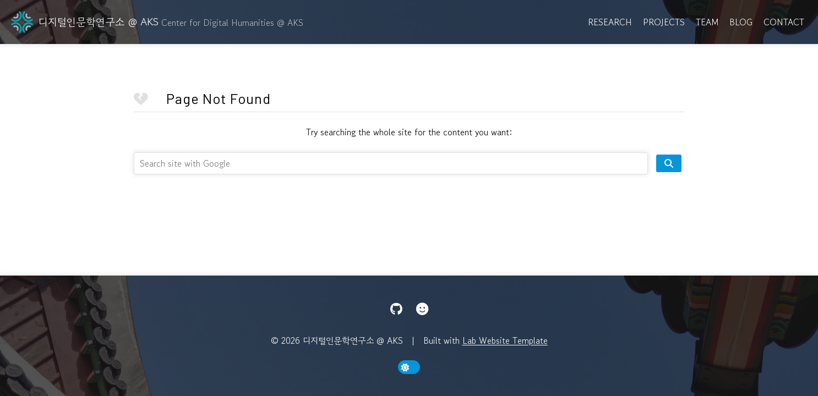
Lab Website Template (505, 340)
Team (707, 22)
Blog (740, 22)
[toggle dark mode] (409, 367)
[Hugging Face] (422, 309)
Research (610, 22)
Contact (784, 22)
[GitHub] (396, 309)
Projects (664, 22)
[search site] (668, 163)
